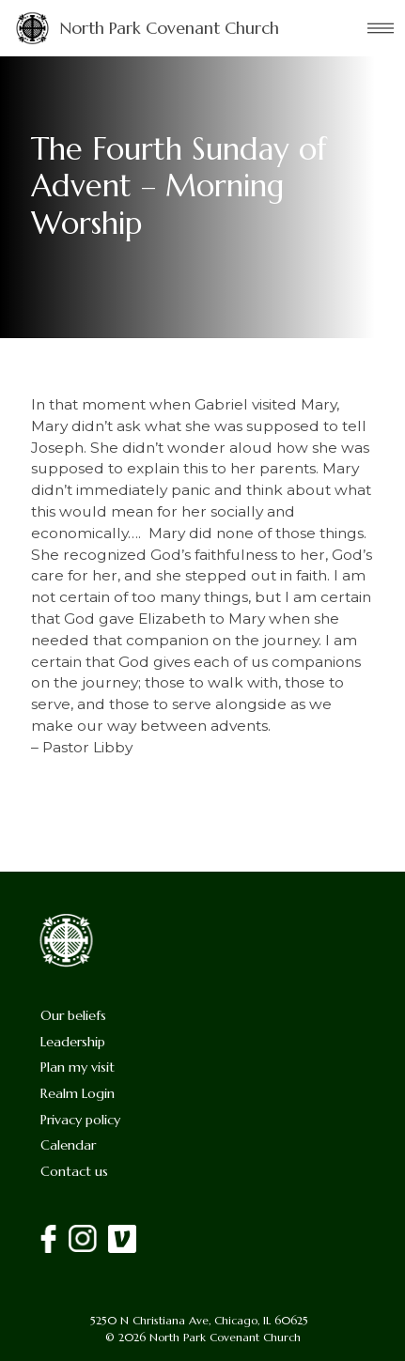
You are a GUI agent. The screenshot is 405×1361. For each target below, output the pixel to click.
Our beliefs (73, 1015)
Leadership (72, 1041)
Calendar (68, 1145)
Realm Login (77, 1093)
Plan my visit (77, 1067)
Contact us (74, 1171)
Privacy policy (80, 1119)
